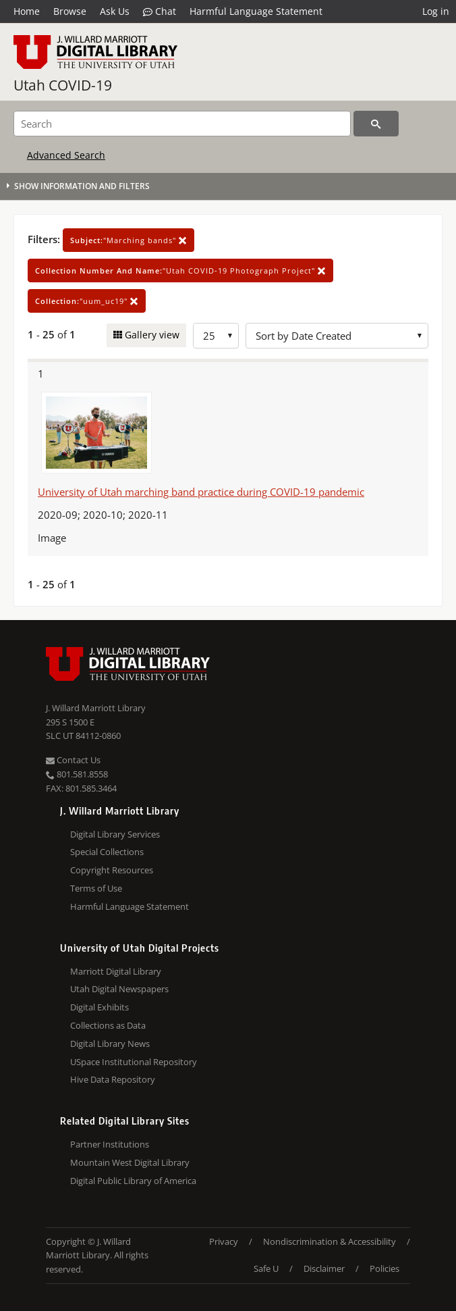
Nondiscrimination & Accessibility (329, 1241)
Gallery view (150, 334)
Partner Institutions (109, 1144)
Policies (384, 1268)
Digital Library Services (115, 834)
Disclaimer (324, 1268)
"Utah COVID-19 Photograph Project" (180, 270)
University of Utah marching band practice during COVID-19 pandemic (201, 491)
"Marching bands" (128, 240)
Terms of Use (96, 888)
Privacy (223, 1241)
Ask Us (115, 11)
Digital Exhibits (99, 1007)
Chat (159, 11)
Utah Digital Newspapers (119, 989)
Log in (435, 11)
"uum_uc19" (86, 301)
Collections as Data (108, 1025)
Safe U (266, 1268)
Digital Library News (110, 1043)
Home (26, 11)
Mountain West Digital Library (130, 1162)
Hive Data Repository (112, 1079)
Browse (69, 11)
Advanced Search (66, 155)
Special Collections (107, 852)
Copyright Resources (111, 870)
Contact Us (73, 760)
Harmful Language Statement (256, 11)
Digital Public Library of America (133, 1181)
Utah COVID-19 (62, 85)
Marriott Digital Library (115, 971)
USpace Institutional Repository (133, 1062)
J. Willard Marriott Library (96, 708)
